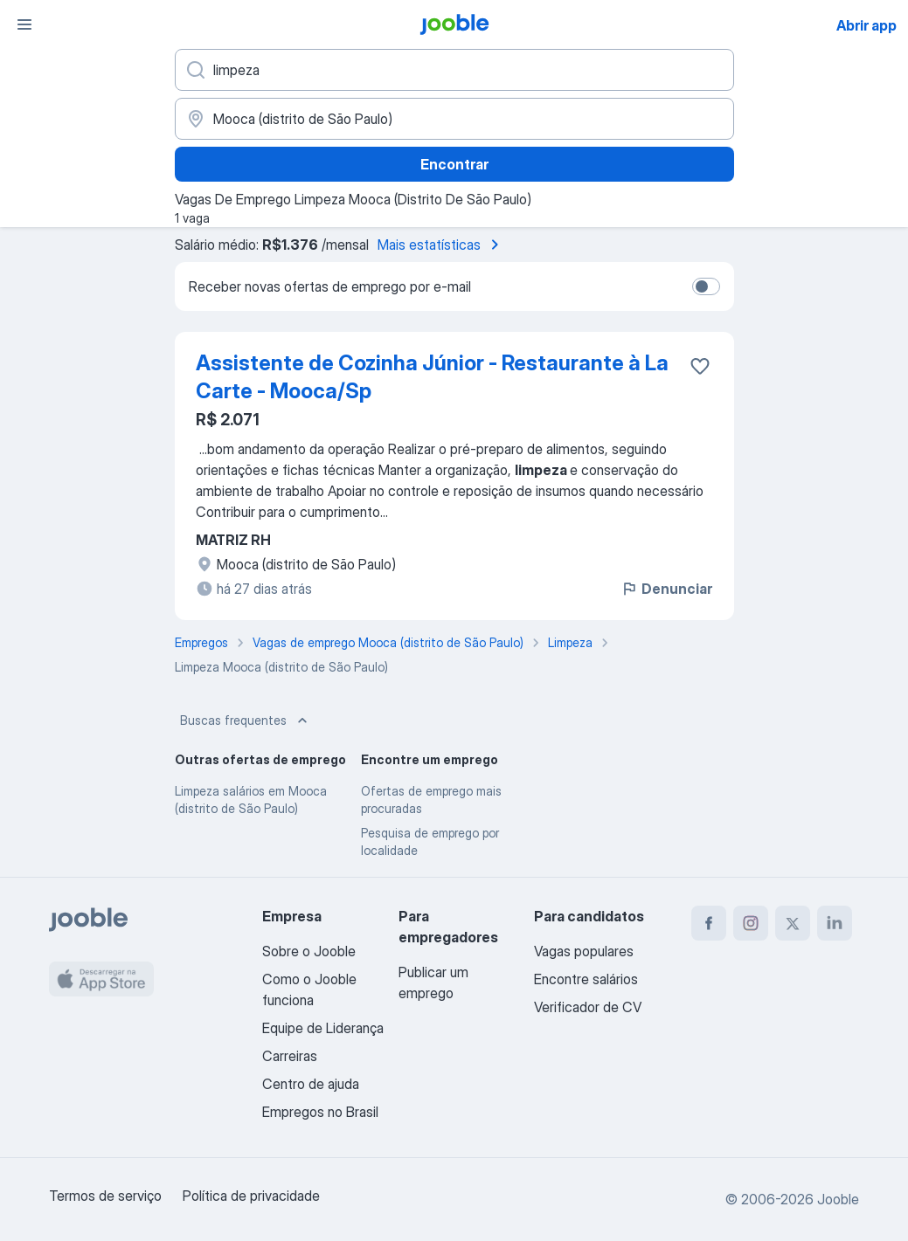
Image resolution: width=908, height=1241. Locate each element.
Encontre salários (586, 979)
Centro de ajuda (310, 1084)
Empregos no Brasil (320, 1111)
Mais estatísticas (441, 244)
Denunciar (666, 588)
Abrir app (866, 25)
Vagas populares (584, 951)
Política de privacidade (251, 1195)
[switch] (706, 286)
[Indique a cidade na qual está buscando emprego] (454, 119)
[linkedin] (834, 923)
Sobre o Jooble (309, 951)
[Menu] (24, 24)
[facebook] (708, 923)
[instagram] (750, 923)
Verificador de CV (587, 1007)
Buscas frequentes (245, 720)
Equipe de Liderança (323, 1028)
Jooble (838, 1199)
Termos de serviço (105, 1195)
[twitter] (792, 923)
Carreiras (289, 1056)
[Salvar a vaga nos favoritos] (700, 366)
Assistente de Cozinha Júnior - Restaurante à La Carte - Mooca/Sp (432, 376)
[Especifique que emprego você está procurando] (454, 70)
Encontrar (454, 164)
